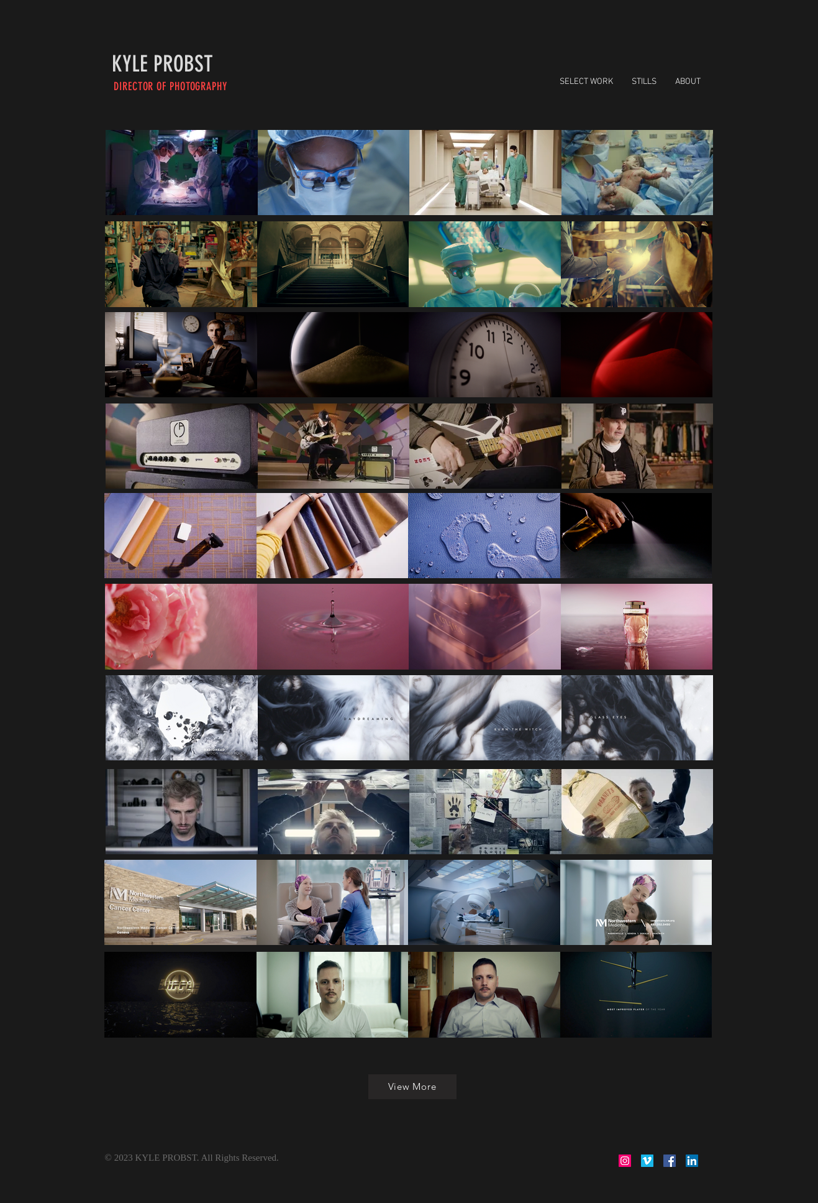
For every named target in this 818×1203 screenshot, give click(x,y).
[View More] (412, 1086)
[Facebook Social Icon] (669, 1161)
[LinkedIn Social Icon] (692, 1161)
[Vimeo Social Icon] (647, 1161)
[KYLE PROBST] (162, 64)
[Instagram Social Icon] (625, 1161)
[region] (410, 172)
